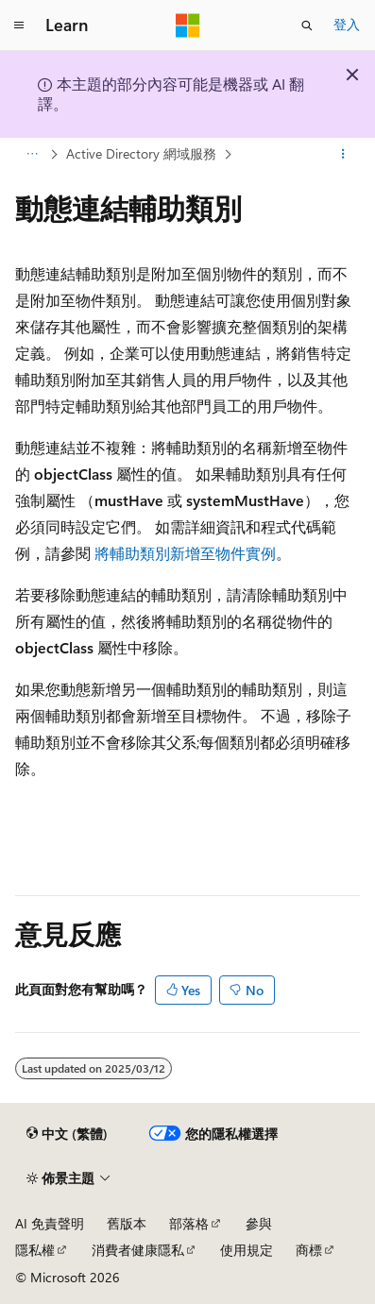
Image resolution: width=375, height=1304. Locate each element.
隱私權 (35, 1250)
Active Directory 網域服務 (141, 153)
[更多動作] (343, 154)
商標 (309, 1250)
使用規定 (246, 1250)
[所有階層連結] (31, 154)
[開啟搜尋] (307, 25)
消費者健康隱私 (138, 1250)
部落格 (189, 1223)
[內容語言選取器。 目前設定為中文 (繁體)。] (67, 1134)
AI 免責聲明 (49, 1223)
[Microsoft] (188, 25)
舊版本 (126, 1223)
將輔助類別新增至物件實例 (185, 553)
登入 (346, 24)
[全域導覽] (19, 25)
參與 (259, 1223)
